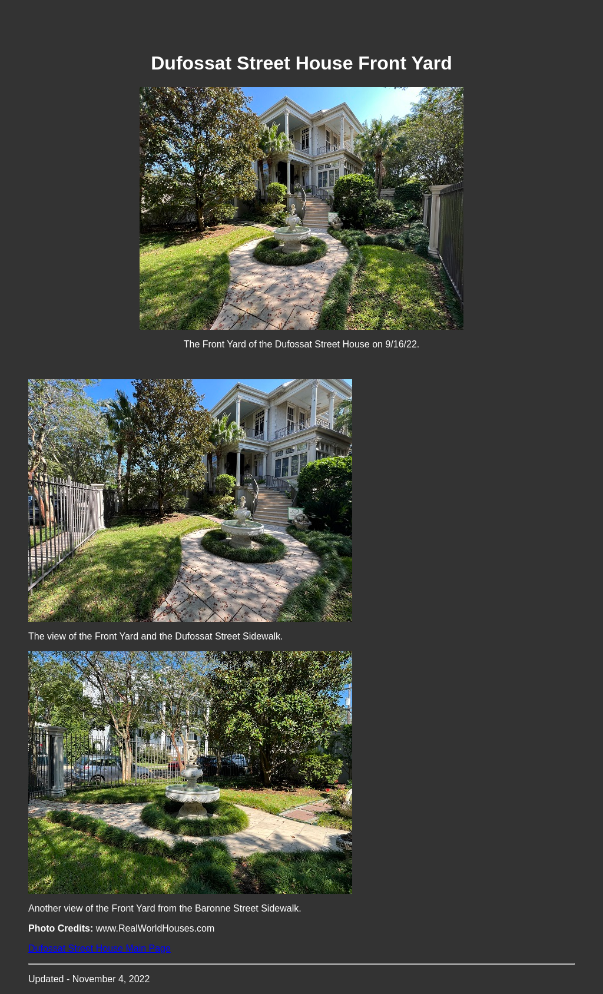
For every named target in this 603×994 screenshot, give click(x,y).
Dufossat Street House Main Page (99, 948)
